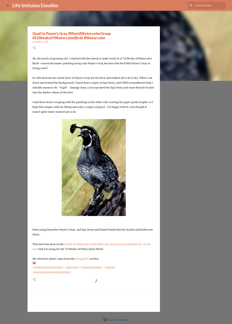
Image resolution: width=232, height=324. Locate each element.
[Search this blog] (210, 5)
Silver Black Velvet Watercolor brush (52, 272)
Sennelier (110, 267)
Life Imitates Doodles (35, 5)
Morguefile (82, 258)
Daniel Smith (72, 267)
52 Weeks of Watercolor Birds (48, 267)
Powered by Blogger (116, 319)
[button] (34, 48)
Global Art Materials (91, 267)
